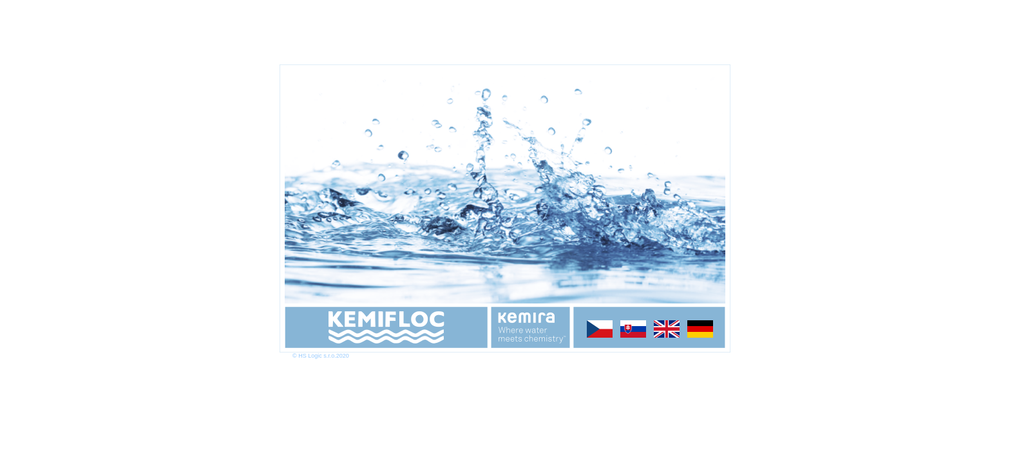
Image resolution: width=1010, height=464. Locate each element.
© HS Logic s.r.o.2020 (320, 356)
